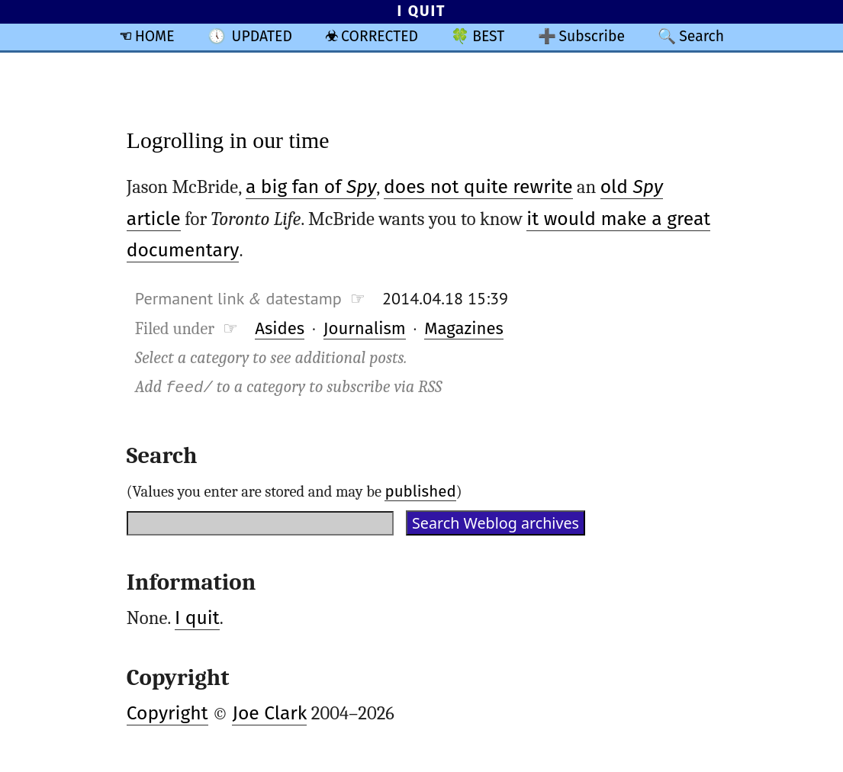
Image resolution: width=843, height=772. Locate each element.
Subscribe (591, 36)
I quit (197, 617)
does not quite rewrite (478, 186)
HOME (155, 36)
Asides (279, 328)
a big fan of (311, 186)
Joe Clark (269, 713)
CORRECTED (379, 36)
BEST (488, 36)
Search (701, 36)
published (419, 491)
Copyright (167, 713)
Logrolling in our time (228, 140)
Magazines (464, 328)
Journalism (364, 328)
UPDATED (262, 36)
